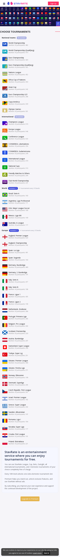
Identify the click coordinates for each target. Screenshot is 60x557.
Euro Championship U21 (18, 94)
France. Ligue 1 (14, 294)
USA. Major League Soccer (19, 208)
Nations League (15, 72)
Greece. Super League (17, 405)
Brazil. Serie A (14, 193)
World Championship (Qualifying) (21, 50)
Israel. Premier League (17, 397)
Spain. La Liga (14, 250)
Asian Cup (12, 87)
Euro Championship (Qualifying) (21, 65)
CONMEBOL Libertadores (19, 144)
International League (17, 158)
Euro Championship (16, 57)
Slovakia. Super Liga (16, 427)
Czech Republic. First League (20, 390)
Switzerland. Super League (19, 346)
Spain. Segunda (14, 258)
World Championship (17, 43)
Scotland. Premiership (17, 331)
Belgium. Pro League (17, 324)
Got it (46, 553)
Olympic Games (15, 109)
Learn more (37, 553)
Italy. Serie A (13, 280)
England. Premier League (18, 235)
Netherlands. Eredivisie (17, 309)
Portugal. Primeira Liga (17, 316)
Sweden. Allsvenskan (17, 412)
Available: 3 (13, 188)
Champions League (16, 122)
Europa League (14, 129)
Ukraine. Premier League (18, 360)
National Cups (14, 166)
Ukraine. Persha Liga (17, 368)
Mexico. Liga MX (15, 215)
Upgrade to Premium (30, 499)
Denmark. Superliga (16, 383)
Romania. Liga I (15, 419)
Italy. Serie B (13, 287)
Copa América (14, 102)
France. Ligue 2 (14, 302)
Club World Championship (19, 181)
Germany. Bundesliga (17, 265)
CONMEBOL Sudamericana (19, 151)
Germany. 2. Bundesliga (18, 272)
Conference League (16, 136)
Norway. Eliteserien (16, 375)
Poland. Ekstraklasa (16, 441)
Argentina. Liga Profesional (19, 201)
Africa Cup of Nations (17, 80)
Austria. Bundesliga (16, 338)
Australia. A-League (16, 223)
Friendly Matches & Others (19, 173)
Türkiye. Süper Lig (15, 353)
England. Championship (18, 243)
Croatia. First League (17, 434)
